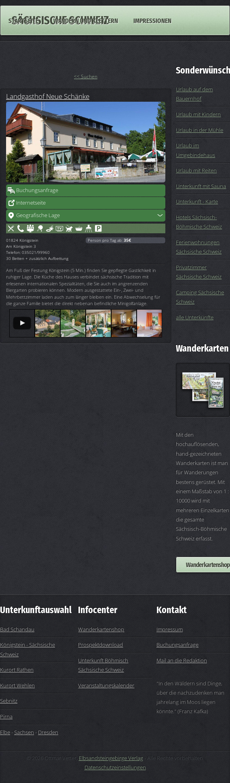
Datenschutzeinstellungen (115, 767)
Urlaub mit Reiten (196, 170)
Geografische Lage (38, 215)
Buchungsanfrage (37, 190)
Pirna (6, 716)
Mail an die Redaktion (181, 660)
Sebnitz (8, 700)
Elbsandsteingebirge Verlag (111, 758)
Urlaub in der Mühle (199, 130)
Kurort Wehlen (17, 685)
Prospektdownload (100, 644)
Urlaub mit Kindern (198, 114)
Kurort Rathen (17, 669)
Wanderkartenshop (101, 629)
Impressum (169, 629)
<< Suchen (85, 76)
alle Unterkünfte (194, 317)
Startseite (23, 20)
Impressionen (152, 20)
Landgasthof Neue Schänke (47, 96)
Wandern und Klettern (85, 20)
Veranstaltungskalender (106, 685)
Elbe (5, 732)
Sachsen (24, 732)
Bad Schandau (17, 629)
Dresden (48, 732)
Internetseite (31, 202)
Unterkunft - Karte (197, 201)
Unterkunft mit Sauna (201, 186)
